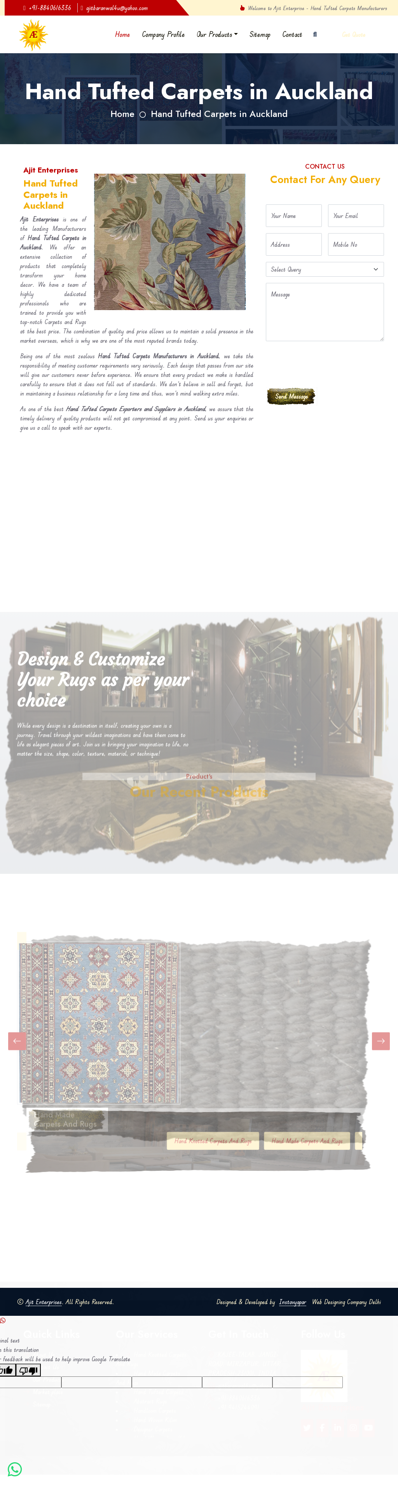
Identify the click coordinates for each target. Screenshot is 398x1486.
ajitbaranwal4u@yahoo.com (114, 8)
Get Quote (353, 34)
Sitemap (260, 34)
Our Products (214, 34)
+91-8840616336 (47, 8)
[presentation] (325, 362)
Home (122, 34)
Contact (292, 34)
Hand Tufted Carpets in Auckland (219, 113)
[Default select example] (325, 269)
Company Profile (163, 34)
